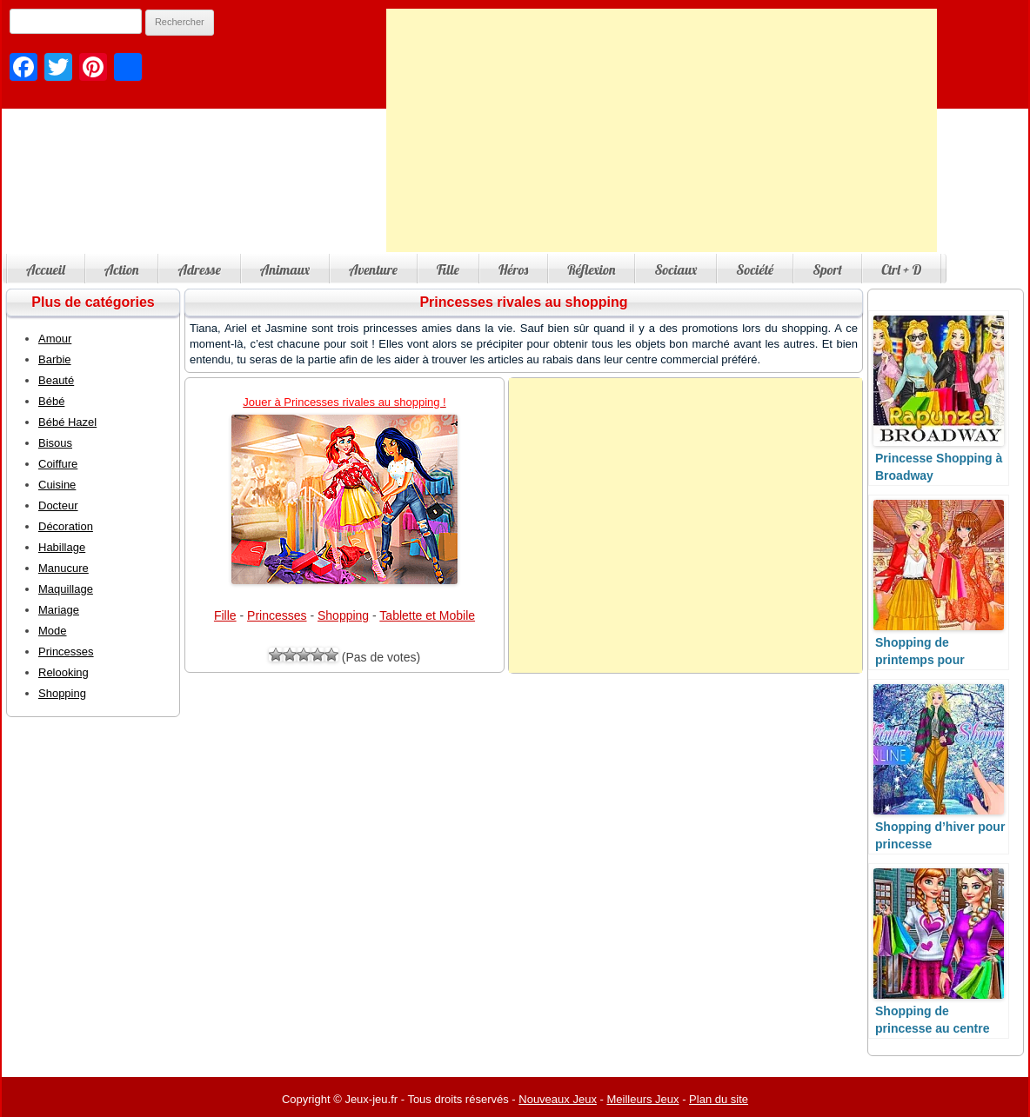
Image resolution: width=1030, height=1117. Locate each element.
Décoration (65, 526)
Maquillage (65, 588)
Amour (54, 338)
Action (121, 269)
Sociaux (675, 269)
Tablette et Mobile (427, 615)
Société (754, 269)
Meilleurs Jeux (642, 1099)
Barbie (54, 359)
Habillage (61, 547)
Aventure (373, 269)
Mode (52, 630)
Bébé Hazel (67, 422)
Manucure (63, 568)
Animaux (285, 269)
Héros (513, 269)
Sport (827, 269)
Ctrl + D (901, 269)
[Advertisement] (661, 130)
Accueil (45, 269)
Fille (448, 269)
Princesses (276, 615)
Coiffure (57, 463)
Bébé (51, 401)
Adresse (198, 269)
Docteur (58, 505)
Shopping (343, 615)
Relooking (63, 672)
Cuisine (57, 484)
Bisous (55, 442)
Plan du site (718, 1099)
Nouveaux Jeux (557, 1099)
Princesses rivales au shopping (523, 302)
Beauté (56, 380)
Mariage (58, 609)
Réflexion (591, 269)
